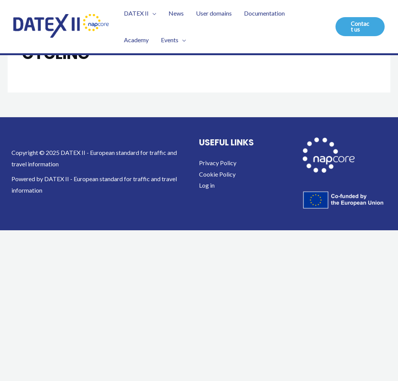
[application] (152, 13)
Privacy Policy (217, 162)
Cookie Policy (217, 174)
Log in (207, 185)
